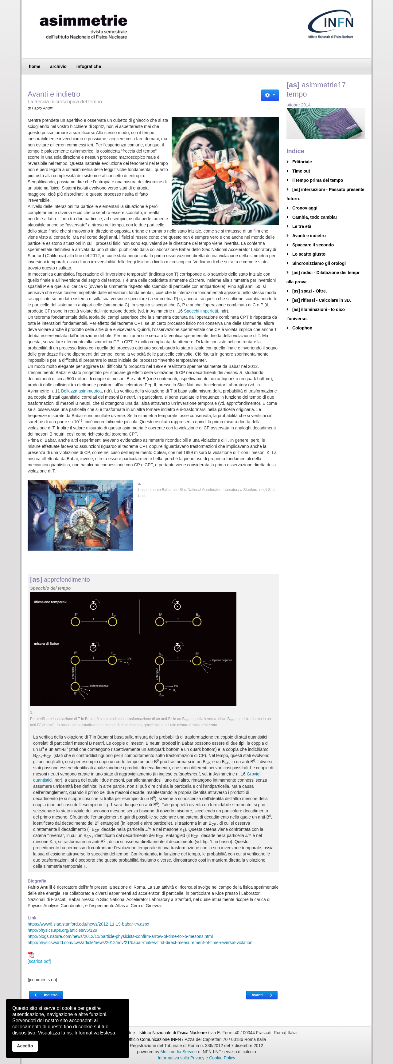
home (34, 66)
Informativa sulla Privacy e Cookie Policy (196, 1057)
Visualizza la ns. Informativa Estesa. (77, 1032)
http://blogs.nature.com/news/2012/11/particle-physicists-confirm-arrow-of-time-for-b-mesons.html (120, 936)
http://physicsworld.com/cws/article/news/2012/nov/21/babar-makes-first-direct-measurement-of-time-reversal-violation (140, 942)
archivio (58, 66)
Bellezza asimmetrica (81, 391)
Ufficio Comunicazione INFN (154, 1039)
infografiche (88, 66)
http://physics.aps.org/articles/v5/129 (62, 930)
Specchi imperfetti (201, 311)
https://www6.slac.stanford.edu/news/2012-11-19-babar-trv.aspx (88, 924)
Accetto (25, 1045)
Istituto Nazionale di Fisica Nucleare (173, 1032)
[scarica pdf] (39, 958)
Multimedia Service (179, 1051)
